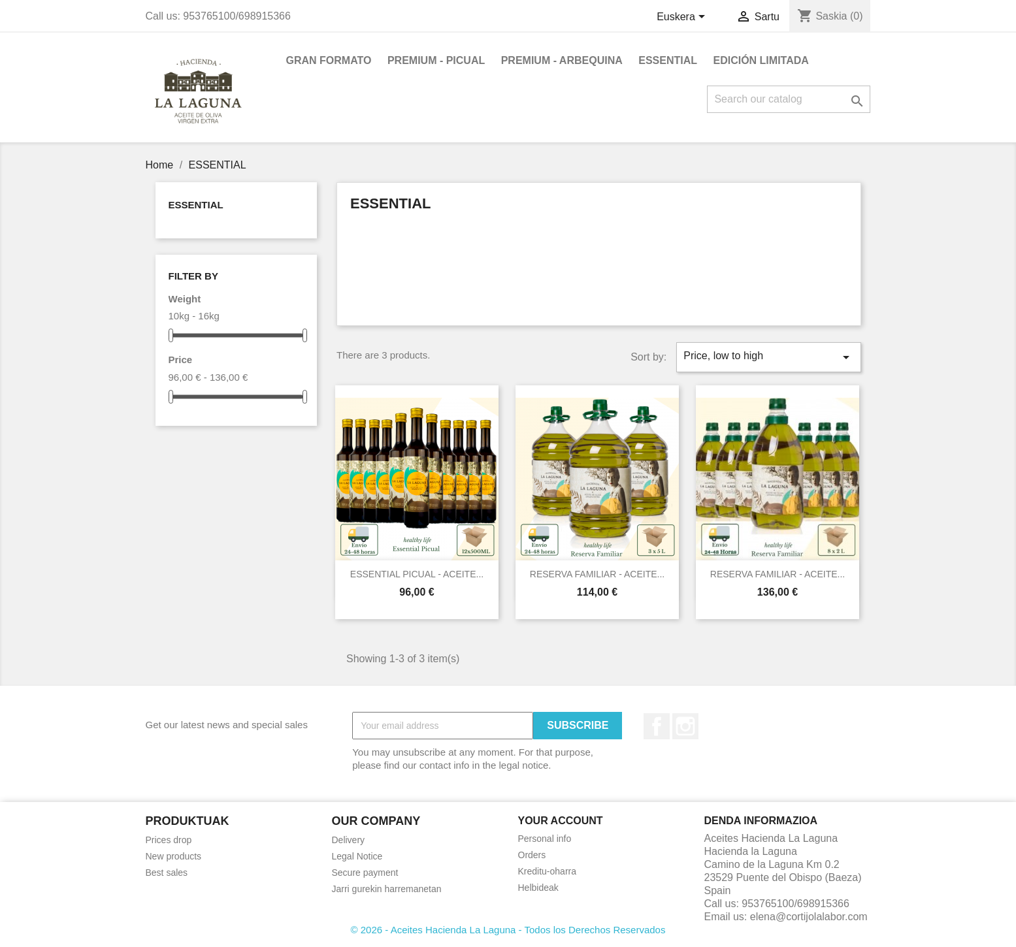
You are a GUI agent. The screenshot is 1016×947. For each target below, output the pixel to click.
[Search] (788, 99)
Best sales (167, 872)
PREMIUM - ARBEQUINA (562, 60)
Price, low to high (768, 357)
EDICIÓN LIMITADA (760, 60)
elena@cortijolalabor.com (809, 916)
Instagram (685, 726)
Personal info (545, 838)
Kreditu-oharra (547, 871)
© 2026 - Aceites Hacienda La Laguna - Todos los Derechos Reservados (508, 929)
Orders (532, 855)
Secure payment (365, 872)
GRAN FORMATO (329, 60)
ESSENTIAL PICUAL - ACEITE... (416, 574)
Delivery (348, 840)
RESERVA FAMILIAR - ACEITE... (597, 574)
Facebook (657, 726)
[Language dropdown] (683, 17)
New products (174, 856)
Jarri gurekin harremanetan (387, 889)
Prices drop (169, 840)
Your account (560, 820)
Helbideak (538, 887)
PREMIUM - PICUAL (436, 60)
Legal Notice (357, 856)
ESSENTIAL (667, 60)
